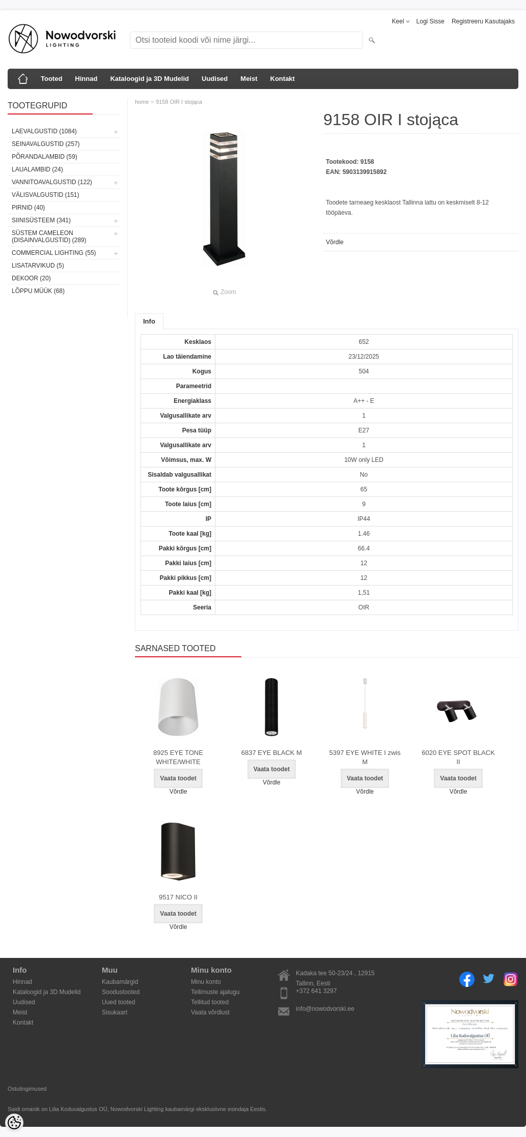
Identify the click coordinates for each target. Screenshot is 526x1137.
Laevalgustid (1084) (44, 131)
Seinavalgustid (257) (46, 144)
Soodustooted (121, 992)
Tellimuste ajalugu (215, 992)
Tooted (51, 78)
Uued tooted (118, 1002)
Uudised (215, 78)
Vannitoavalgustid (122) (52, 182)
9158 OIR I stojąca (179, 102)
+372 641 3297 (316, 991)
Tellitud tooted (210, 1002)
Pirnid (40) (28, 207)
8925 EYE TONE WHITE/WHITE (178, 757)
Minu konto (206, 981)
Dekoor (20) (31, 278)
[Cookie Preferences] (14, 1123)
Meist (248, 78)
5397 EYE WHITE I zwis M (365, 757)
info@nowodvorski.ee (325, 1008)
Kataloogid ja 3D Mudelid (149, 78)
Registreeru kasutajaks (483, 21)
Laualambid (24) (37, 169)
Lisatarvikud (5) (38, 265)
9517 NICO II (178, 897)
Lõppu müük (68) (38, 291)
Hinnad (86, 78)
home (142, 102)
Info (149, 321)
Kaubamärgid (120, 981)
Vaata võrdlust (210, 1012)
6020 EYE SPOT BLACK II (458, 757)
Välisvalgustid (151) (45, 194)
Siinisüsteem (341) (41, 220)
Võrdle (335, 242)
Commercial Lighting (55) (54, 252)
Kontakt (282, 78)
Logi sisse (431, 21)
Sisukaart (114, 1012)
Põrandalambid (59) (44, 156)
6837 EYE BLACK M (271, 752)
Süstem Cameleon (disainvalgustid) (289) (49, 236)
